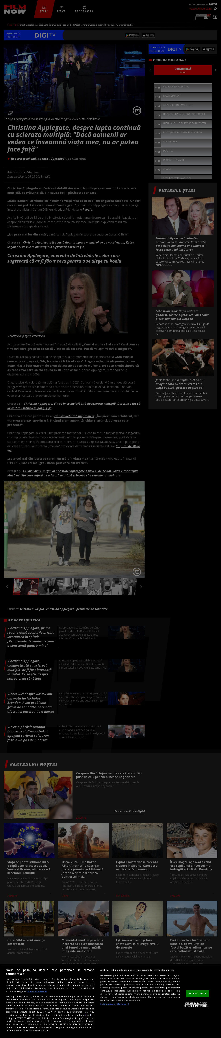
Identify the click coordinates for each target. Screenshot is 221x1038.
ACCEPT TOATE (197, 993)
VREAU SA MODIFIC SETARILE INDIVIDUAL (196, 1005)
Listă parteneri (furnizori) (114, 1004)
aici (87, 1015)
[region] (110, 1001)
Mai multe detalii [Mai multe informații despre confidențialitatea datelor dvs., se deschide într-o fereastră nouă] (37, 991)
